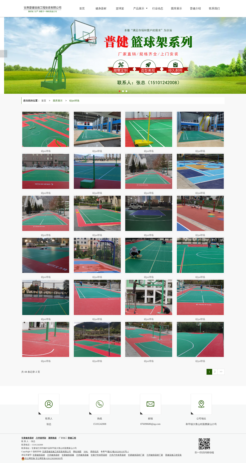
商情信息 (94, 451)
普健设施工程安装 (173, 455)
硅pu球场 (74, 100)
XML (86, 451)
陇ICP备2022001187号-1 (118, 451)
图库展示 (58, 100)
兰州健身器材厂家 (155, 455)
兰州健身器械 (82, 455)
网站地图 (77, 451)
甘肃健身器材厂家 (136, 455)
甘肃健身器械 (68, 455)
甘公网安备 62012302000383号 (42, 458)
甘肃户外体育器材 (99, 455)
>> (221, 371)
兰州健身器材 (53, 455)
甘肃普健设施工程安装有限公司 (56, 451)
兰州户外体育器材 (117, 455)
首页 (43, 100)
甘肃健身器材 (39, 455)
